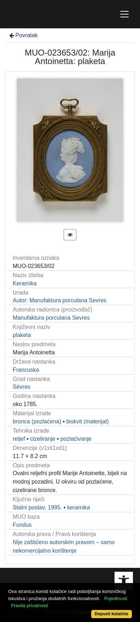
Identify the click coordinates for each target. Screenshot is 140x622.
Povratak (23, 35)
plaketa (22, 335)
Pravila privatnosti (29, 605)
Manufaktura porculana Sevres (51, 318)
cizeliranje (42, 439)
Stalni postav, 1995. (37, 507)
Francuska (26, 370)
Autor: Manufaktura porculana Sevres (59, 300)
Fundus (22, 525)
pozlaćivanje (76, 439)
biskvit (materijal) (87, 421)
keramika (78, 507)
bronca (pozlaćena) (37, 421)
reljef (19, 439)
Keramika (25, 283)
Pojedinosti (115, 598)
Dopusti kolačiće (111, 613)
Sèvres (21, 387)
